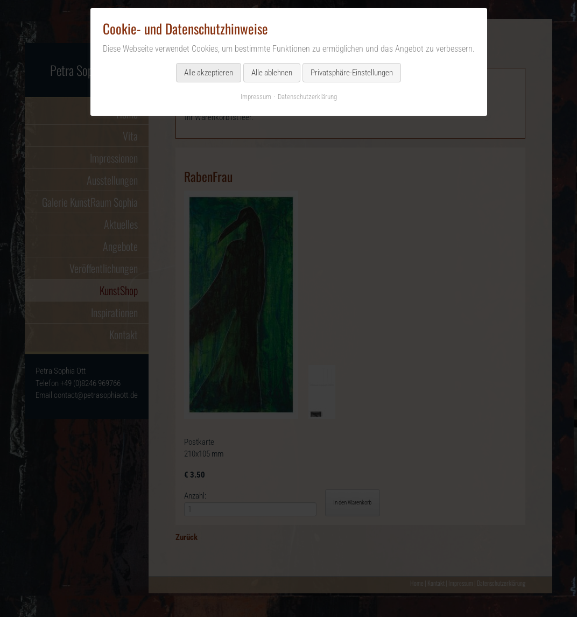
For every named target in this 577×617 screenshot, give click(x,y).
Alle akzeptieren (208, 73)
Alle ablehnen (271, 73)
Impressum (256, 97)
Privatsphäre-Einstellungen (352, 73)
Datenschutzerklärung (307, 97)
